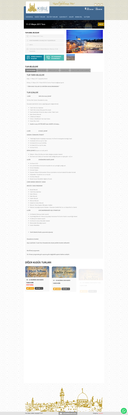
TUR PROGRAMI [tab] (30, 70)
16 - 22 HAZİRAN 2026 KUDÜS (35, 283)
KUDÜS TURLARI (40, 17)
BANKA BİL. (78, 17)
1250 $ (30, 291)
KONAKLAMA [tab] (65, 70)
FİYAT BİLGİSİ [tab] (42, 70)
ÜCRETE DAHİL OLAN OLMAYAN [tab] (80, 70)
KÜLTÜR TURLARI (52, 17)
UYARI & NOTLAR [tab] (53, 70)
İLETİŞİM (87, 17)
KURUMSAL (29, 17)
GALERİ (71, 17)
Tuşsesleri (100, 413)
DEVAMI (39, 291)
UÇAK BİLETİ (63, 17)
